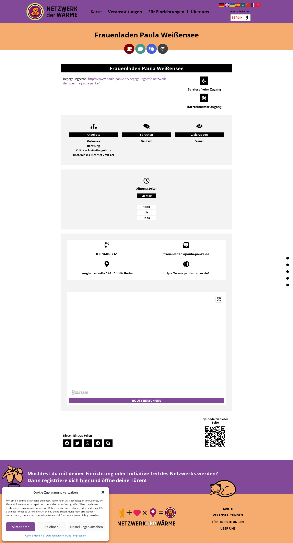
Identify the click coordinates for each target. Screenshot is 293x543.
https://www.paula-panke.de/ (186, 273)
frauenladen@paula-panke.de (186, 254)
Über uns (200, 11)
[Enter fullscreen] (219, 299)
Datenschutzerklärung (58, 535)
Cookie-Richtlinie (34, 535)
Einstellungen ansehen (86, 527)
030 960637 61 (107, 254)
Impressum (79, 535)
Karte (96, 11)
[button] (103, 492)
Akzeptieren (20, 527)
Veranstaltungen (125, 11)
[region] (146, 345)
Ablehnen (51, 527)
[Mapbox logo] (79, 392)
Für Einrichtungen (166, 11)
